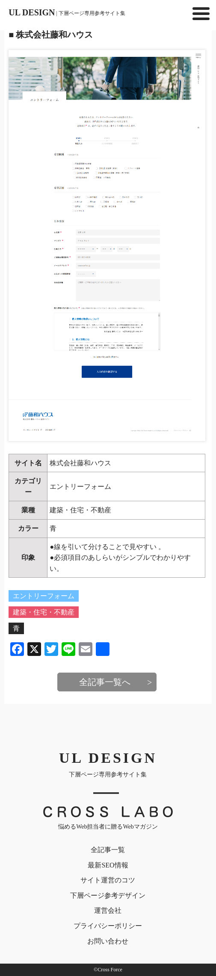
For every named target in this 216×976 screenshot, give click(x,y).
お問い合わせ (107, 941)
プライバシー (108, 925)
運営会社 (107, 910)
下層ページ (107, 895)
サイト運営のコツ (107, 880)
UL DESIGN (67, 12)
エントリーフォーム (80, 486)
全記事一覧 (108, 849)
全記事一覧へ (104, 682)
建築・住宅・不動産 (80, 510)
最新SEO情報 (108, 865)
